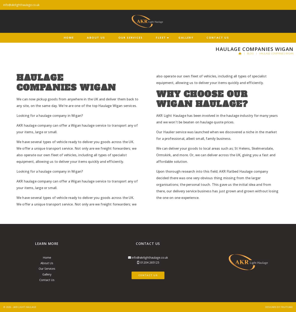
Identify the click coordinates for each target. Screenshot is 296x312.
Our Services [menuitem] (130, 37)
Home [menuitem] (69, 37)
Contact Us (46, 280)
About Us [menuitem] (96, 37)
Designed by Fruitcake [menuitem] (279, 307)
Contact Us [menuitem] (218, 37)
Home (47, 257)
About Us (46, 263)
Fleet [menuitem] (161, 37)
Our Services (47, 269)
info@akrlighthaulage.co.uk (150, 257)
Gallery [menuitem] (185, 37)
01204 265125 (149, 262)
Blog (250, 53)
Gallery (46, 274)
